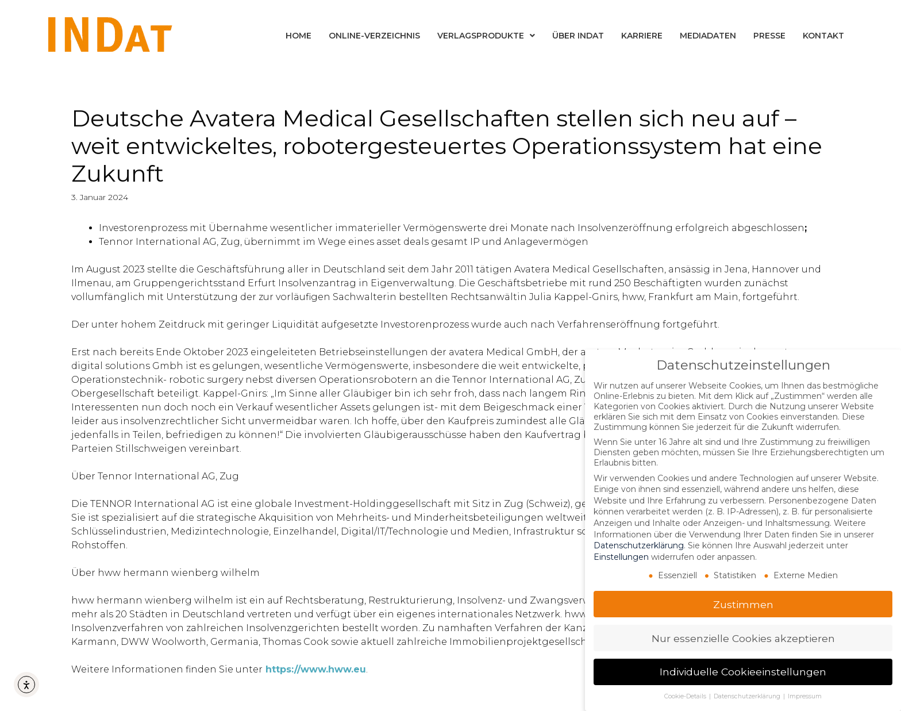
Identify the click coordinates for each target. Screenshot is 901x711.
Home (298, 35)
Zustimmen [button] (743, 604)
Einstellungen (621, 557)
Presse (769, 35)
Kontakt (823, 35)
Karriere (642, 35)
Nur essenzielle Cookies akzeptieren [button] (743, 638)
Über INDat (578, 35)
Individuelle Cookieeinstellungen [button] (743, 672)
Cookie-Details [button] (686, 696)
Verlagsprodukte (486, 35)
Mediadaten (708, 35)
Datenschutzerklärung (639, 545)
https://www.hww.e (312, 669)
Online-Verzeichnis (374, 35)
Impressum (805, 696)
